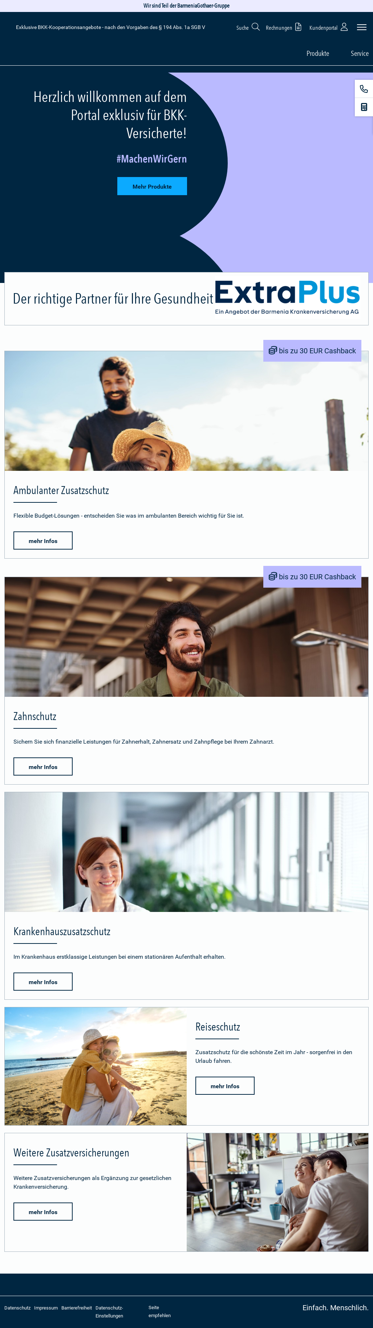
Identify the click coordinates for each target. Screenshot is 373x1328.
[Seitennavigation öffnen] (362, 27)
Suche (248, 26)
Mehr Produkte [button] (152, 186)
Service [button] (360, 53)
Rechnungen (285, 26)
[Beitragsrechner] (364, 107)
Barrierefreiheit (76, 1308)
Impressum (46, 1308)
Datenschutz (17, 1308)
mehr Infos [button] (43, 541)
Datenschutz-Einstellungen (109, 1312)
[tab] (186, 178)
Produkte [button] (318, 53)
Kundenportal (329, 26)
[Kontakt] (364, 89)
